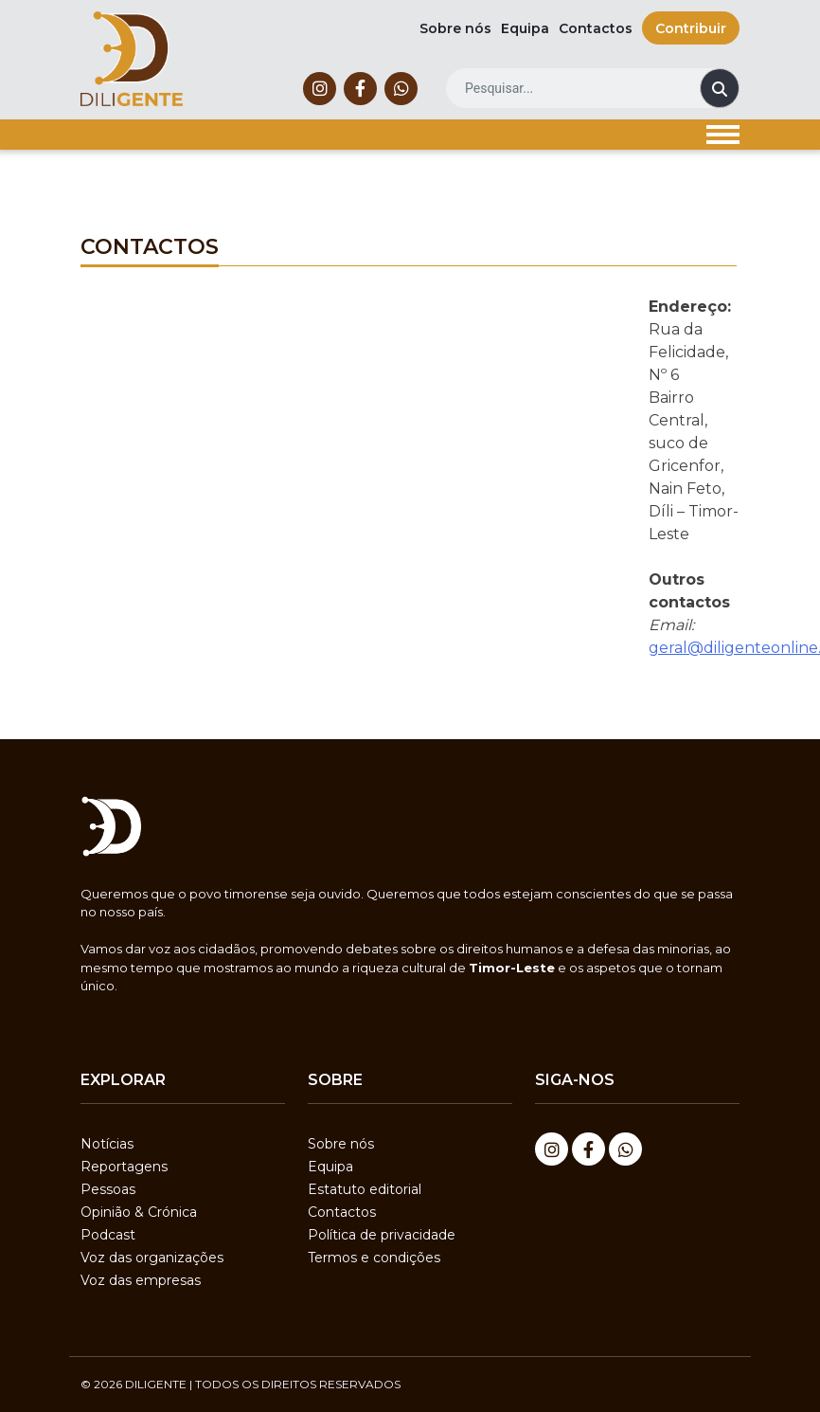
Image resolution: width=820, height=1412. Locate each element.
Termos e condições (374, 1257)
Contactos (596, 28)
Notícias (107, 1143)
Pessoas (107, 1189)
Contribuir (690, 28)
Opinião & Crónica (138, 1212)
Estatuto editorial (364, 1189)
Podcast (107, 1234)
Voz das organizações (151, 1257)
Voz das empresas (140, 1280)
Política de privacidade (381, 1234)
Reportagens (124, 1166)
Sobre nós (455, 28)
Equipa (525, 28)
